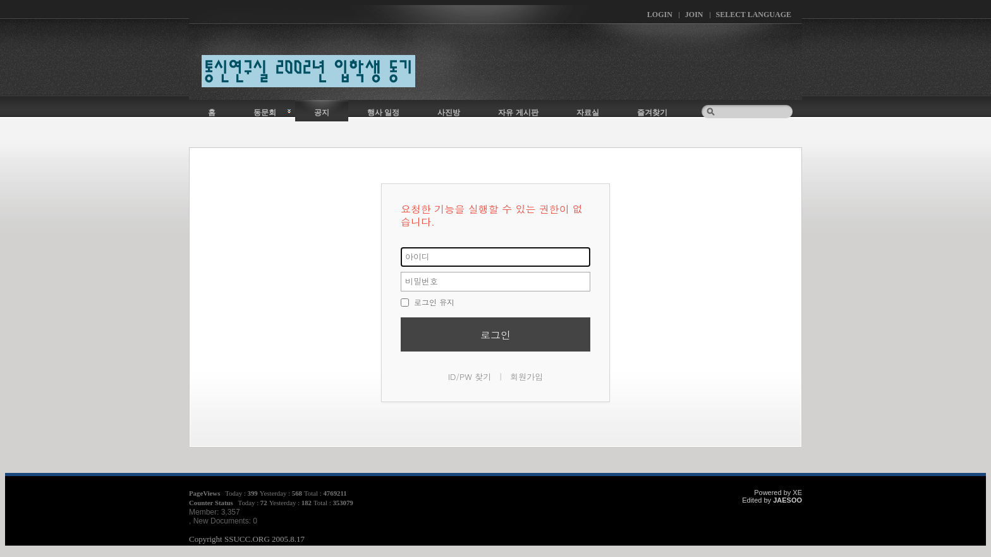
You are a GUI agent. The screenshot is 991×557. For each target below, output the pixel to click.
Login (659, 14)
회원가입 (526, 376)
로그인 (495, 334)
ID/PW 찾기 (470, 376)
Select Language (753, 14)
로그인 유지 (427, 302)
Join (694, 14)
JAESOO (787, 500)
